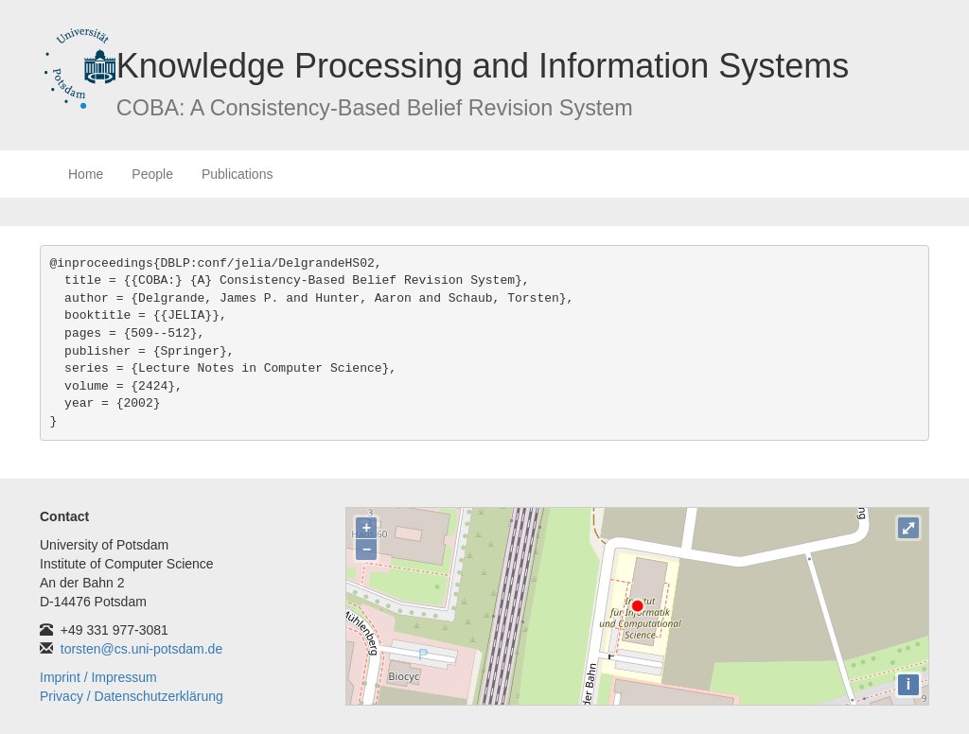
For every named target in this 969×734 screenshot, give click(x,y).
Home (85, 174)
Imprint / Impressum (98, 677)
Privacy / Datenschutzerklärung (131, 696)
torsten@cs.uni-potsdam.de (141, 648)
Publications (237, 174)
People (152, 174)
